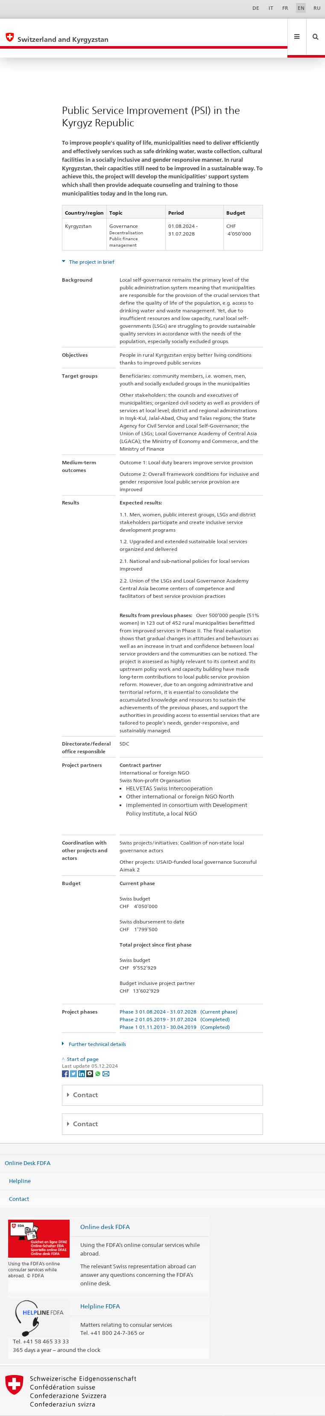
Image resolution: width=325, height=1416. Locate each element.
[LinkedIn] (82, 1055)
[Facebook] (66, 1055)
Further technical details (96, 1026)
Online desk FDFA (105, 1208)
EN (301, 8)
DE (255, 8)
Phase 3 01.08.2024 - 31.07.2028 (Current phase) (178, 993)
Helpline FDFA (100, 1287)
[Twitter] (74, 1055)
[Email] (105, 1055)
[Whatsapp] (98, 1055)
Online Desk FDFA (27, 1144)
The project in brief (91, 243)
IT (271, 8)
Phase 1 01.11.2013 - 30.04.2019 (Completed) (175, 1008)
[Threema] (90, 1055)
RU (317, 8)
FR (285, 8)
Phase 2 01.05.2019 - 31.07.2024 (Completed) (175, 1001)
